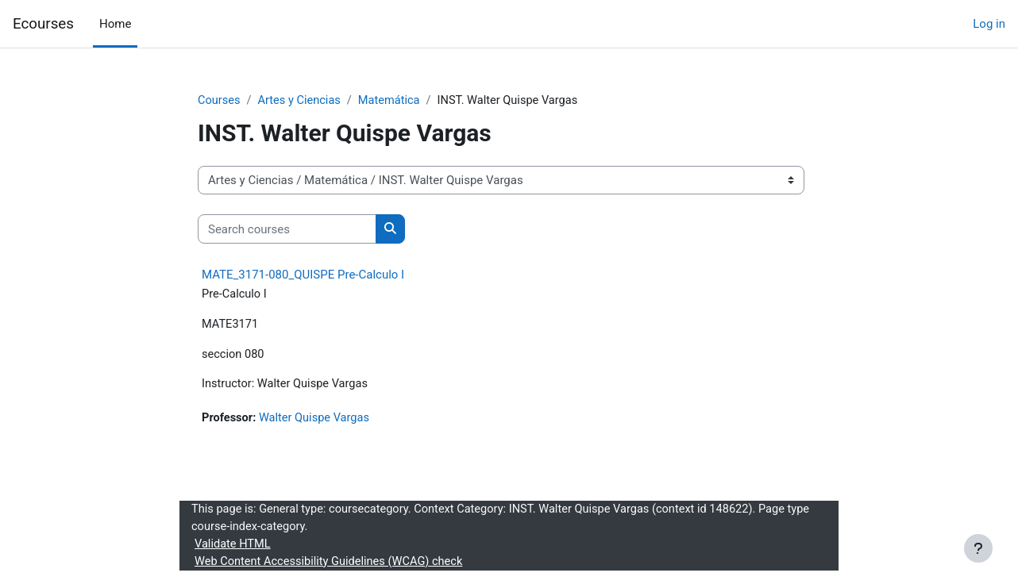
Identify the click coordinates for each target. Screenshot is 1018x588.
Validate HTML (233, 548)
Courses (219, 101)
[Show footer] (978, 548)
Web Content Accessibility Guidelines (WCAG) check (332, 566)
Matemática (394, 101)
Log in (989, 24)
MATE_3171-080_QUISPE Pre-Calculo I (303, 275)
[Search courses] (287, 229)
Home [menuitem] (115, 24)
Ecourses (43, 24)
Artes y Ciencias (301, 101)
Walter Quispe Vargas (317, 421)
